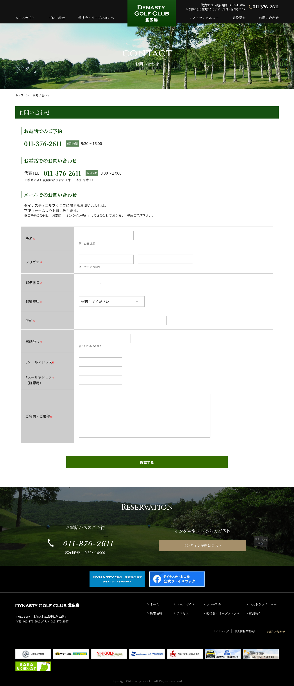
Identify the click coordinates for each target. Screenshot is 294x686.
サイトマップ (196, 629)
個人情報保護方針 (220, 629)
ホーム (155, 603)
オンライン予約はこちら (202, 544)
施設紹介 (239, 17)
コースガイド (25, 17)
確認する (147, 462)
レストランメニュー (204, 17)
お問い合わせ (269, 17)
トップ (19, 95)
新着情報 (156, 612)
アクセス (183, 612)
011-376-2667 (59, 620)
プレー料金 (56, 17)
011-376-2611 (266, 7)
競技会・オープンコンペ (96, 17)
